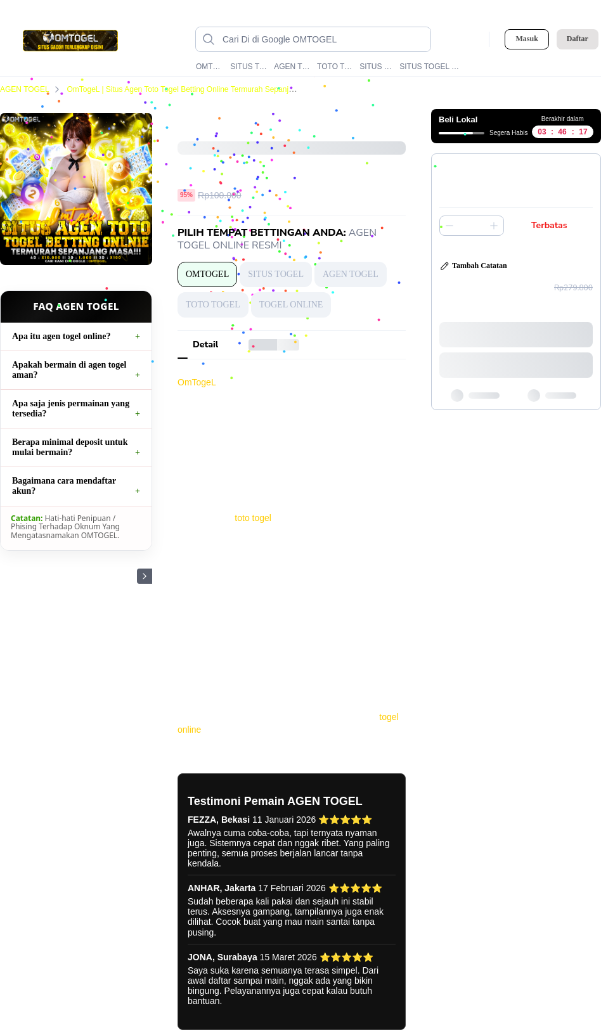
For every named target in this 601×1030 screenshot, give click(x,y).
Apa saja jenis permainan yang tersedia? (70, 408)
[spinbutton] (471, 225)
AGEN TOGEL (292, 66)
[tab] (205, 345)
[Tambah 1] (493, 225)
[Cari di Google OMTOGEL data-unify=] (323, 39)
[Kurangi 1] (449, 225)
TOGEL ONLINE (291, 304)
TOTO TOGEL (335, 66)
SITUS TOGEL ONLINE (430, 66)
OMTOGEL (210, 66)
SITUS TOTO (376, 66)
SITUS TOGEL (249, 66)
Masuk (526, 38)
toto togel (253, 518)
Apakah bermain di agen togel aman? (69, 370)
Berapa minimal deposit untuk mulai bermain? (69, 447)
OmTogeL (197, 382)
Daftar (577, 39)
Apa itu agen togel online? (61, 336)
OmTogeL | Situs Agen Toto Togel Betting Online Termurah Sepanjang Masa (202, 89)
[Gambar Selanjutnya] (144, 576)
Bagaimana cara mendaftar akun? (64, 486)
